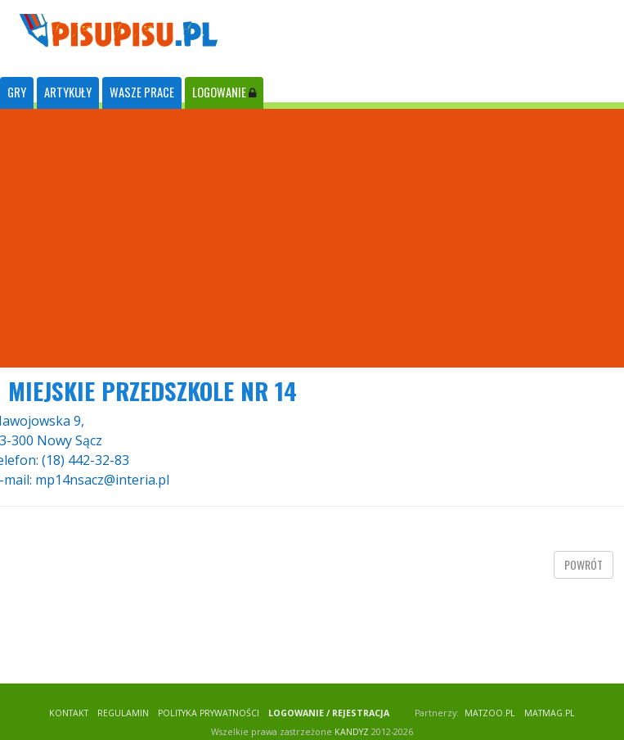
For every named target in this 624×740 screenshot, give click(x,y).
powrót (583, 564)
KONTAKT (68, 713)
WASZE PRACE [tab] (142, 92)
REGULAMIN (123, 713)
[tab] (17, 93)
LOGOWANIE (224, 92)
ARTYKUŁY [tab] (68, 92)
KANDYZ (351, 732)
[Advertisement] (312, 238)
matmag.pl (549, 713)
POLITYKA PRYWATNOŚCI (208, 713)
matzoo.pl (490, 713)
